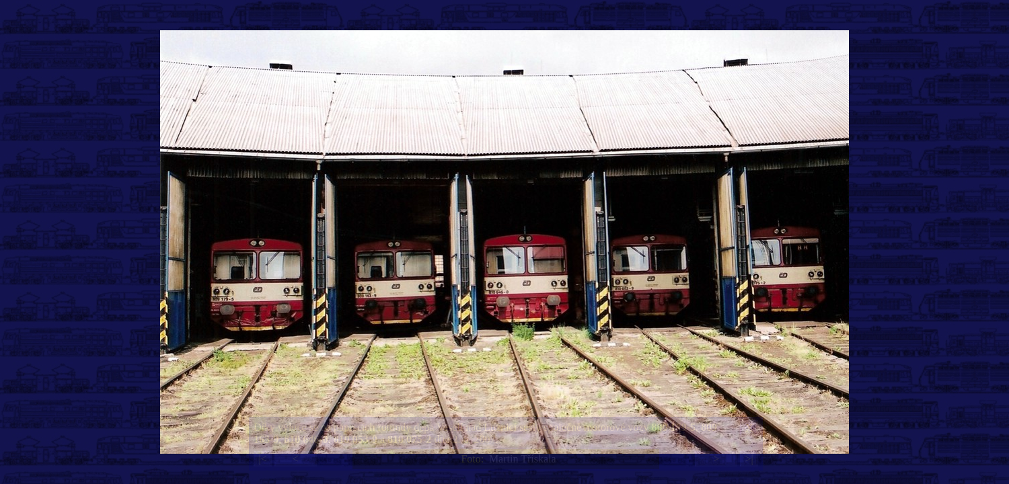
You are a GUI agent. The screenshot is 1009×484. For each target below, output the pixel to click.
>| (749, 459)
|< (262, 459)
